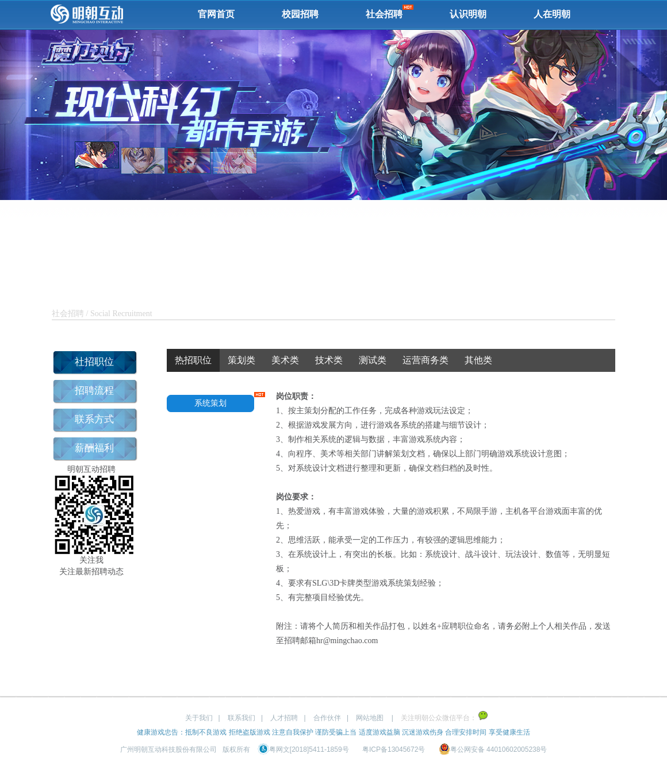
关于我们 (199, 718)
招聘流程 (94, 390)
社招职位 (94, 361)
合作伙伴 (327, 718)
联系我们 (241, 718)
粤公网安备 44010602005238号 (493, 749)
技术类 (329, 360)
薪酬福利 (94, 448)
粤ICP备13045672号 (393, 749)
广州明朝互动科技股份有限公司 (168, 749)
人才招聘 (284, 718)
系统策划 (210, 403)
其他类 (478, 360)
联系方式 (94, 419)
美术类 (285, 360)
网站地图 (370, 718)
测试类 (372, 360)
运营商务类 (425, 360)
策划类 (241, 360)
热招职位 (193, 360)
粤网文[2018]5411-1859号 (303, 749)
